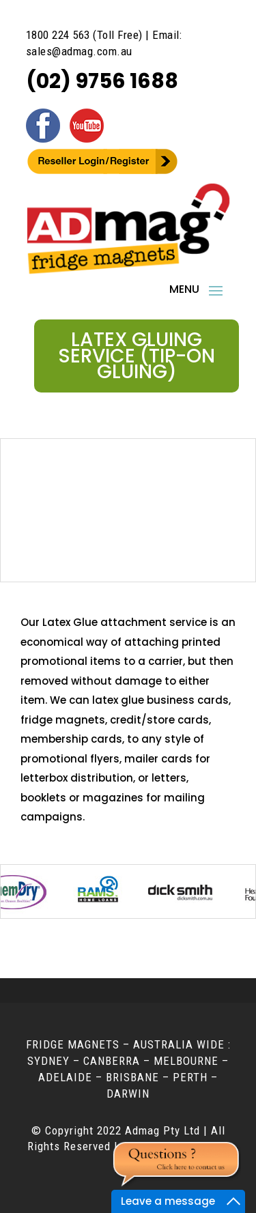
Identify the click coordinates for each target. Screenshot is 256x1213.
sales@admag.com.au (79, 51)
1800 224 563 (58, 35)
